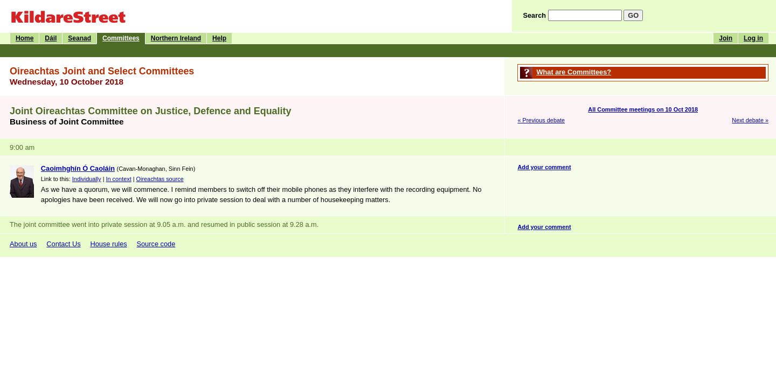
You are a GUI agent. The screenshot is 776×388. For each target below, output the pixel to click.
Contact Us (63, 244)
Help (219, 38)
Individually (86, 179)
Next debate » (750, 120)
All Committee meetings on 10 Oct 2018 (643, 109)
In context (118, 179)
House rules (108, 244)
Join (725, 38)
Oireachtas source (160, 179)
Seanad (79, 38)
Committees (121, 38)
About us (23, 244)
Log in (753, 38)
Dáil (51, 38)
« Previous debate (541, 120)
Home (24, 38)
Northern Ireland (176, 38)
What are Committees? (573, 72)
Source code (155, 244)
